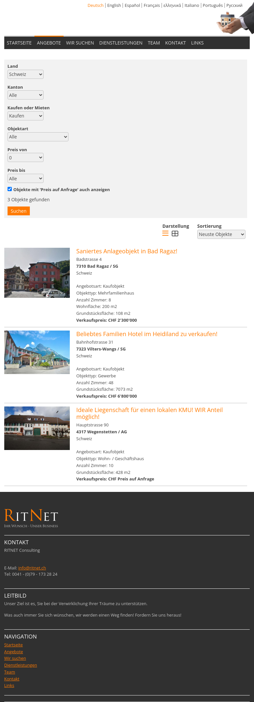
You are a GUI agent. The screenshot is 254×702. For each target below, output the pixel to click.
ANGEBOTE (49, 43)
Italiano (192, 5)
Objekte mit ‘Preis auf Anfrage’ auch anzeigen (59, 189)
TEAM (154, 43)
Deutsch (96, 5)
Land (13, 66)
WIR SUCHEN (80, 43)
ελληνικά (172, 5)
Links (9, 685)
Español (132, 5)
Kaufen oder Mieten (29, 108)
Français (152, 5)
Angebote (13, 652)
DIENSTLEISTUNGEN (121, 43)
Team (9, 672)
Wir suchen (15, 658)
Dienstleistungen (20, 665)
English (114, 5)
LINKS (197, 43)
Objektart (18, 129)
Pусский (234, 5)
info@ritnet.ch (32, 568)
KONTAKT (175, 43)
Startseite (13, 645)
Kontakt (11, 679)
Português (213, 5)
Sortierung (209, 226)
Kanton (15, 87)
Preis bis (16, 170)
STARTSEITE (19, 43)
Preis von (17, 150)
